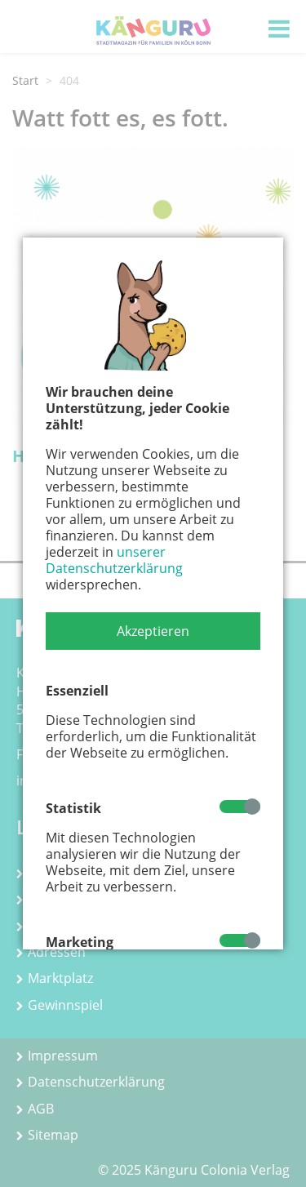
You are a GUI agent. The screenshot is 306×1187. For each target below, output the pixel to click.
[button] (153, 631)
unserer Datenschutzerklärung (114, 560)
